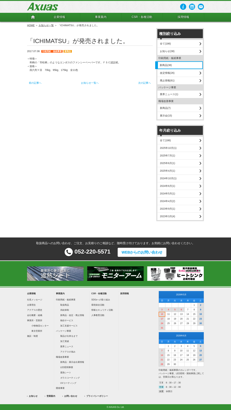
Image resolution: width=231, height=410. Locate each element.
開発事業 (60, 388)
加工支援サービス (69, 325)
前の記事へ (35, 82)
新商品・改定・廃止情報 (72, 315)
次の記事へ (144, 82)
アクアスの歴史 (34, 310)
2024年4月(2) (167, 201)
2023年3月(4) (167, 216)
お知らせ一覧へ (90, 82)
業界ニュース (66, 346)
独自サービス (66, 320)
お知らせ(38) (167, 51)
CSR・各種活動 (142, 16)
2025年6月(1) (167, 163)
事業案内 (100, 16)
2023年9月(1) (167, 208)
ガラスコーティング (70, 378)
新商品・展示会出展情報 (72, 362)
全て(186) (165, 43)
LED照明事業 (66, 367)
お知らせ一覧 (46, 25)
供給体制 (64, 310)
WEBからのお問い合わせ (142, 252)
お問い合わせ (70, 396)
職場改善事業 (62, 357)
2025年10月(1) (168, 147)
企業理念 (31, 305)
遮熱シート (65, 372)
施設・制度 (32, 336)
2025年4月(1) (167, 170)
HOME (31, 25)
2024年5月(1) (167, 193)
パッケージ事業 (63, 331)
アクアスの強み (67, 351)
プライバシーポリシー (97, 396)
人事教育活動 (97, 315)
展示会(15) (166, 115)
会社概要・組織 (34, 315)
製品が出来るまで (69, 336)
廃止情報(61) (167, 80)
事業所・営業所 (34, 320)
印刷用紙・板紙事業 (65, 299)
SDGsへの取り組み (100, 299)
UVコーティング (68, 383)
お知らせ (33, 396)
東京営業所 (36, 331)
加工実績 (64, 341)
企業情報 (59, 16)
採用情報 (183, 16)
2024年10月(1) (168, 178)
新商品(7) (165, 108)
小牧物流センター (40, 325)
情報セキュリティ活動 (102, 310)
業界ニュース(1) (169, 94)
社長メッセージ (34, 299)
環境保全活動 (97, 305)
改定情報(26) (167, 72)
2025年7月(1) (167, 155)
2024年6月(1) (167, 185)
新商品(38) (166, 65)
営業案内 (51, 396)
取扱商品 (64, 305)
